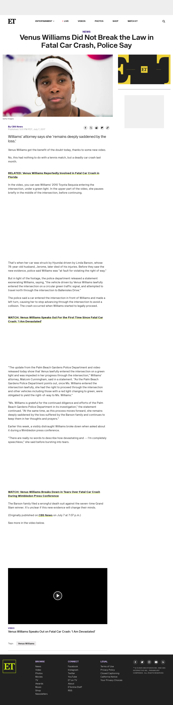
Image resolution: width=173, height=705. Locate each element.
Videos (81, 21)
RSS (70, 690)
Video (38, 670)
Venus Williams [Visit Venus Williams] (26, 643)
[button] (57, 595)
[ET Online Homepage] (12, 21)
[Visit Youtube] (156, 662)
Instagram (73, 670)
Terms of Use (107, 666)
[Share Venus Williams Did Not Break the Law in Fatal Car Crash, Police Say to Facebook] (85, 128)
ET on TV (72, 680)
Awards (39, 683)
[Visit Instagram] (149, 662)
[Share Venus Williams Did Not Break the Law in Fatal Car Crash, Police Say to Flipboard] (102, 128)
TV (36, 680)
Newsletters (41, 694)
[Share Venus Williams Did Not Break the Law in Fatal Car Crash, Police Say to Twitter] (91, 128)
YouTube (72, 676)
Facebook (73, 666)
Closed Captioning (109, 673)
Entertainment (44, 21)
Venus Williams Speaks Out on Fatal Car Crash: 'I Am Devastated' (51, 631)
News (87, 32)
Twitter (71, 673)
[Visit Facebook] (135, 662)
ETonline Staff (75, 687)
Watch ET (133, 21)
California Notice (108, 676)
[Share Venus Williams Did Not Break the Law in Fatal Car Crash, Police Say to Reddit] (96, 128)
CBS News (45, 515)
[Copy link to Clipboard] (107, 128)
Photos (99, 21)
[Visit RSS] (163, 662)
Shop (115, 21)
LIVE (66, 21)
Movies (39, 676)
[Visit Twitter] (142, 662)
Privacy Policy (107, 670)
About (71, 683)
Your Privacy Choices (111, 680)
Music (38, 687)
